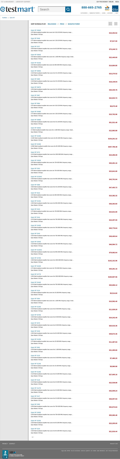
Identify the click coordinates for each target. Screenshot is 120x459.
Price (62, 24)
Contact (12, 443)
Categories (84, 13)
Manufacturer (74, 24)
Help (116, 13)
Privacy (5, 443)
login (103, 13)
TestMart (4, 17)
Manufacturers (95, 13)
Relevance (52, 24)
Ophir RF (12, 17)
